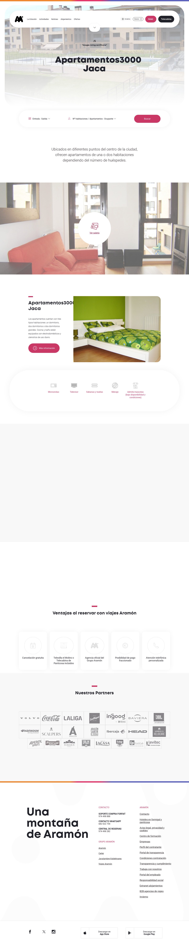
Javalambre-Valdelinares (110, 858)
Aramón (102, 848)
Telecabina (166, 19)
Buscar (147, 119)
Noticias (54, 19)
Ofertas (77, 19)
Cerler (101, 853)
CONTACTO (144, 814)
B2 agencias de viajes (152, 891)
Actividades (44, 19)
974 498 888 (104, 816)
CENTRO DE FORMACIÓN (150, 836)
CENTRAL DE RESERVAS (110, 829)
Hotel (151, 19)
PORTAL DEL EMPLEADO (150, 874)
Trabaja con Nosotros (151, 869)
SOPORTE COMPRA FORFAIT (112, 814)
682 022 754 (104, 824)
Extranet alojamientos (151, 885)
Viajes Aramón (105, 864)
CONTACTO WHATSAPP (110, 821)
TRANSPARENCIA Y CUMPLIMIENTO (155, 863)
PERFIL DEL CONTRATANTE (150, 847)
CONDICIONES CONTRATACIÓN (153, 858)
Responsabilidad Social (151, 880)
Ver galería (94, 233)
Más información (44, 348)
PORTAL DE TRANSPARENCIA (152, 852)
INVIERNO (144, 896)
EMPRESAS (145, 841)
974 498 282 (104, 831)
